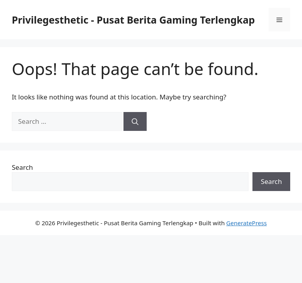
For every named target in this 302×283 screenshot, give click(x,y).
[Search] (135, 121)
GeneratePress (246, 223)
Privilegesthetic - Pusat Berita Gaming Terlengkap (133, 19)
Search (22, 167)
